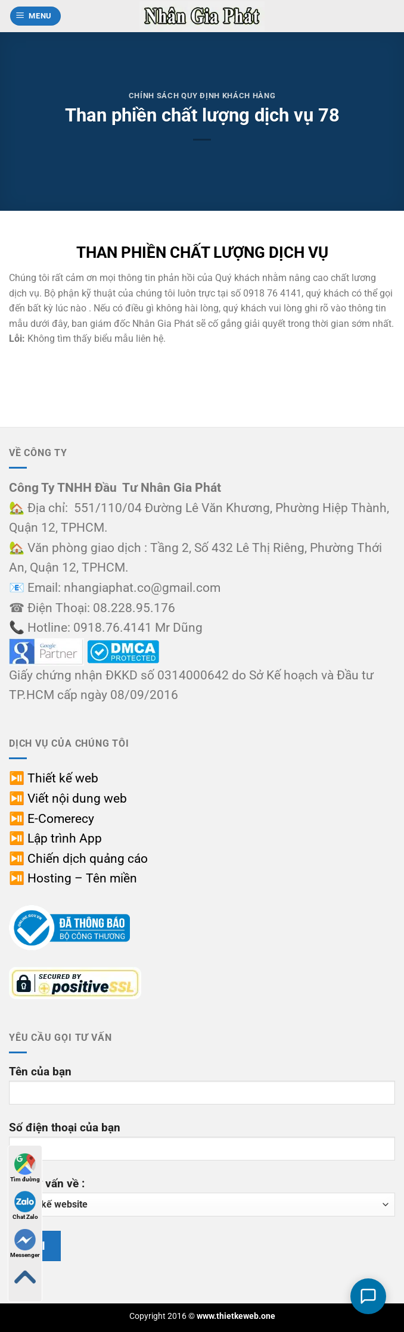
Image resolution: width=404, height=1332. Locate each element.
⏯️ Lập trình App (55, 838)
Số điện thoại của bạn (202, 1145)
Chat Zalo (25, 1205)
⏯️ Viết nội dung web (68, 798)
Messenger (25, 1243)
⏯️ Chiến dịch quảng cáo (78, 858)
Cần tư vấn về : (202, 1196)
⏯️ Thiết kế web (53, 778)
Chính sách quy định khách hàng (202, 95)
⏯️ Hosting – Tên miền (73, 878)
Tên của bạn (202, 1089)
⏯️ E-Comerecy (51, 819)
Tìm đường (25, 1168)
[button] (35, 16)
